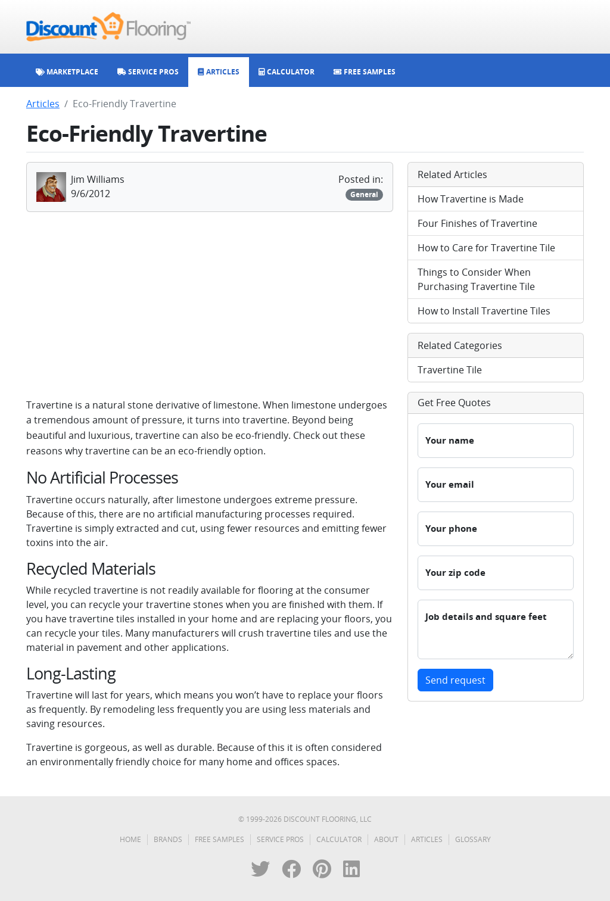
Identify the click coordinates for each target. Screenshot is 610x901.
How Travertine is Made (471, 198)
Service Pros (280, 839)
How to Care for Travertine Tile (486, 247)
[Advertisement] (209, 305)
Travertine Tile (450, 369)
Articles (43, 103)
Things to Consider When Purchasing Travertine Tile (476, 279)
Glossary (473, 839)
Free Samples (219, 839)
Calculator (339, 839)
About (386, 839)
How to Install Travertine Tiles (484, 310)
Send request (455, 680)
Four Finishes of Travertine (477, 223)
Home (130, 839)
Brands (168, 839)
